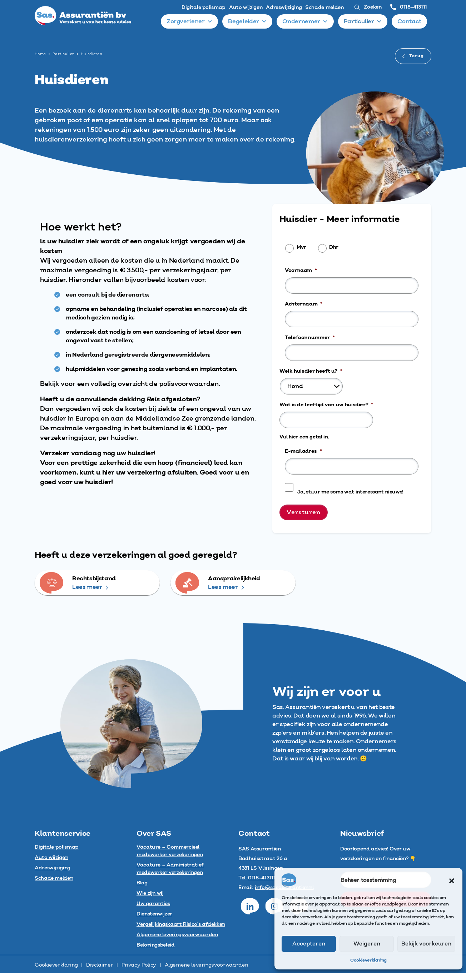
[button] (451, 880)
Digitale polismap (203, 7)
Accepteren (308, 944)
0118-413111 (408, 7)
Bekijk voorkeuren (426, 944)
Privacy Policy (139, 965)
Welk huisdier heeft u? (310, 371)
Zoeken (368, 7)
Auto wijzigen (245, 7)
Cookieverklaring (368, 960)
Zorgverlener (189, 21)
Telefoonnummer (310, 337)
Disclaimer (99, 965)
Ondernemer (305, 21)
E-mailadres (303, 451)
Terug (413, 56)
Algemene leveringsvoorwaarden (206, 965)
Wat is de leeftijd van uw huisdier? (326, 405)
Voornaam (301, 270)
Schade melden (324, 7)
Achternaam (303, 304)
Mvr (301, 247)
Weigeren (366, 944)
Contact (409, 21)
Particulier (363, 21)
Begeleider (247, 21)
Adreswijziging (284, 7)
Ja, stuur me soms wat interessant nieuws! (350, 492)
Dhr (333, 247)
